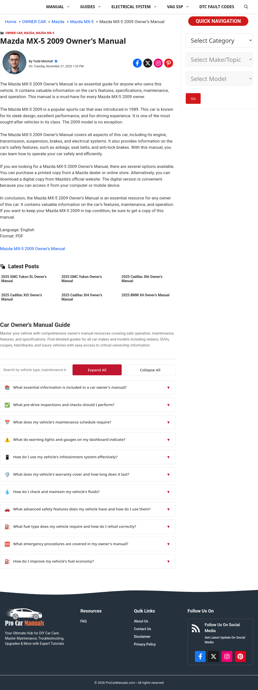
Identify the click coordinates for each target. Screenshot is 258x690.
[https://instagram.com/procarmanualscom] (226, 656)
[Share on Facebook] (137, 63)
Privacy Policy (145, 644)
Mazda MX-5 (45, 33)
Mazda (29, 33)
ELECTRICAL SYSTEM (136, 7)
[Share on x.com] (147, 63)
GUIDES (93, 7)
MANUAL (60, 7)
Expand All (130, 369)
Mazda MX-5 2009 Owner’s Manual (32, 248)
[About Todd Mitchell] (14, 63)
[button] (246, 7)
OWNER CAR (13, 33)
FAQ (83, 621)
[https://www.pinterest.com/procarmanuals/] (240, 656)
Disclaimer (142, 637)
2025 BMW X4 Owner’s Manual (146, 295)
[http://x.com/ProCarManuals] (213, 656)
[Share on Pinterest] (168, 63)
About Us (141, 621)
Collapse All (161, 369)
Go (193, 98)
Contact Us (142, 629)
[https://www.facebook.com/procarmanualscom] (200, 656)
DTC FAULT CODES (216, 6)
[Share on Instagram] (158, 63)
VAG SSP (180, 7)
